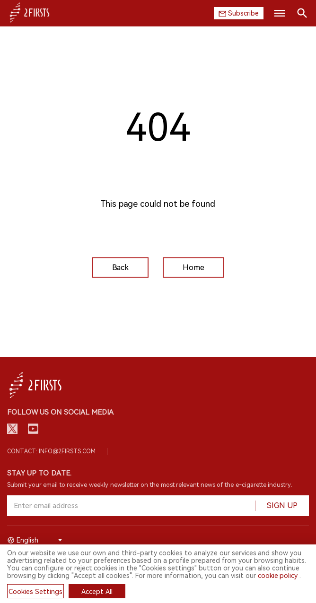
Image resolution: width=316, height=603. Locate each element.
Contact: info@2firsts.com (51, 451)
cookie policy (278, 575)
